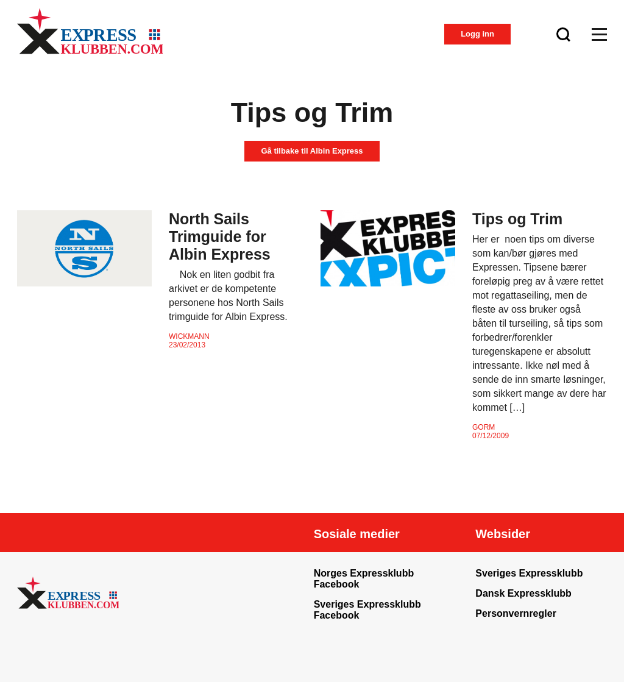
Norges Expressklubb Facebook (364, 578)
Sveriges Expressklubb (529, 573)
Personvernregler (515, 613)
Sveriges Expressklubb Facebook (367, 609)
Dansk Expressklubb (523, 593)
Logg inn (477, 33)
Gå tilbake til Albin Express (312, 150)
